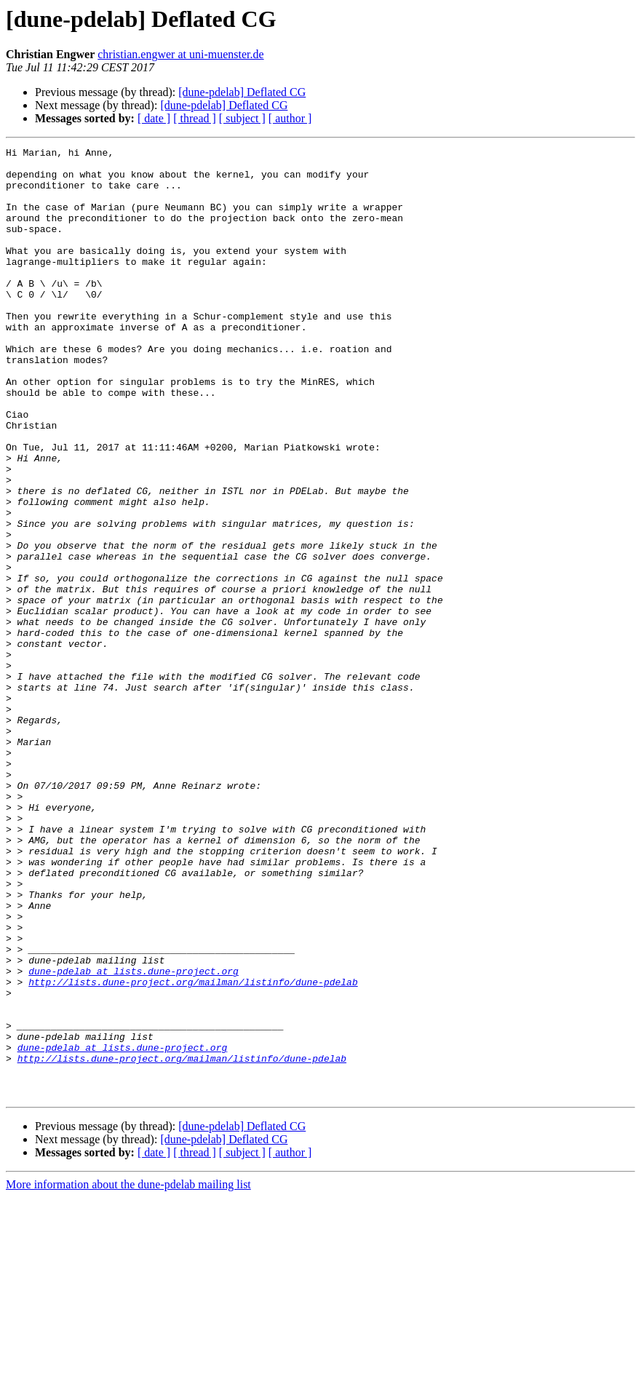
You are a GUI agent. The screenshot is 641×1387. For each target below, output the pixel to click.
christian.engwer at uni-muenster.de (180, 54)
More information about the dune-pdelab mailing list (128, 1374)
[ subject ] (242, 118)
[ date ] (154, 118)
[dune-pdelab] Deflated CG (242, 92)
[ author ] (290, 118)
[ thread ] (194, 118)
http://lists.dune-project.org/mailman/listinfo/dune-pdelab (192, 1149)
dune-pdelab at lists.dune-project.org (133, 1136)
